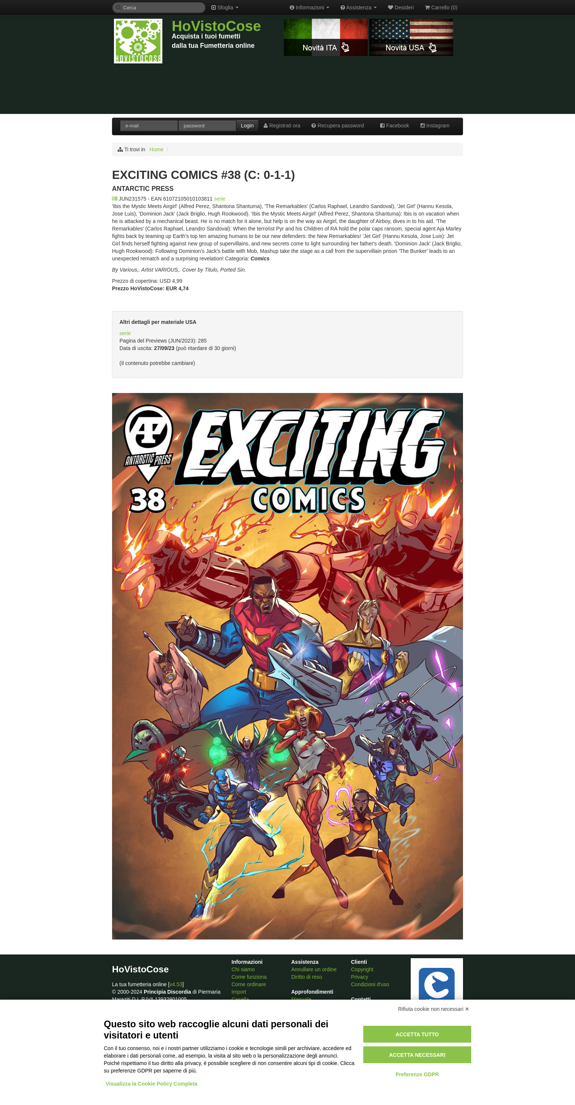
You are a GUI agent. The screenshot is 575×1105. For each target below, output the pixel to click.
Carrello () (441, 7)
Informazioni (309, 7)
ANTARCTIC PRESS (143, 188)
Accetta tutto (417, 1034)
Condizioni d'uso (370, 984)
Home (157, 149)
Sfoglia (225, 7)
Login (247, 126)
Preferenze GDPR (417, 1074)
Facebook (394, 126)
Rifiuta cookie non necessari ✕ (433, 1009)
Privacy (359, 977)
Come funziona (249, 977)
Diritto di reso (306, 977)
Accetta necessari (417, 1055)
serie (219, 199)
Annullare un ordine (313, 969)
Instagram (435, 126)
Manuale (301, 999)
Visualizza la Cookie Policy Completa (152, 1084)
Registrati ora (282, 126)
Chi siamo (243, 969)
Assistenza (359, 7)
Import (238, 992)
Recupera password (337, 126)
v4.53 (176, 984)
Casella (240, 999)
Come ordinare (248, 984)
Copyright (362, 969)
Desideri (401, 7)
